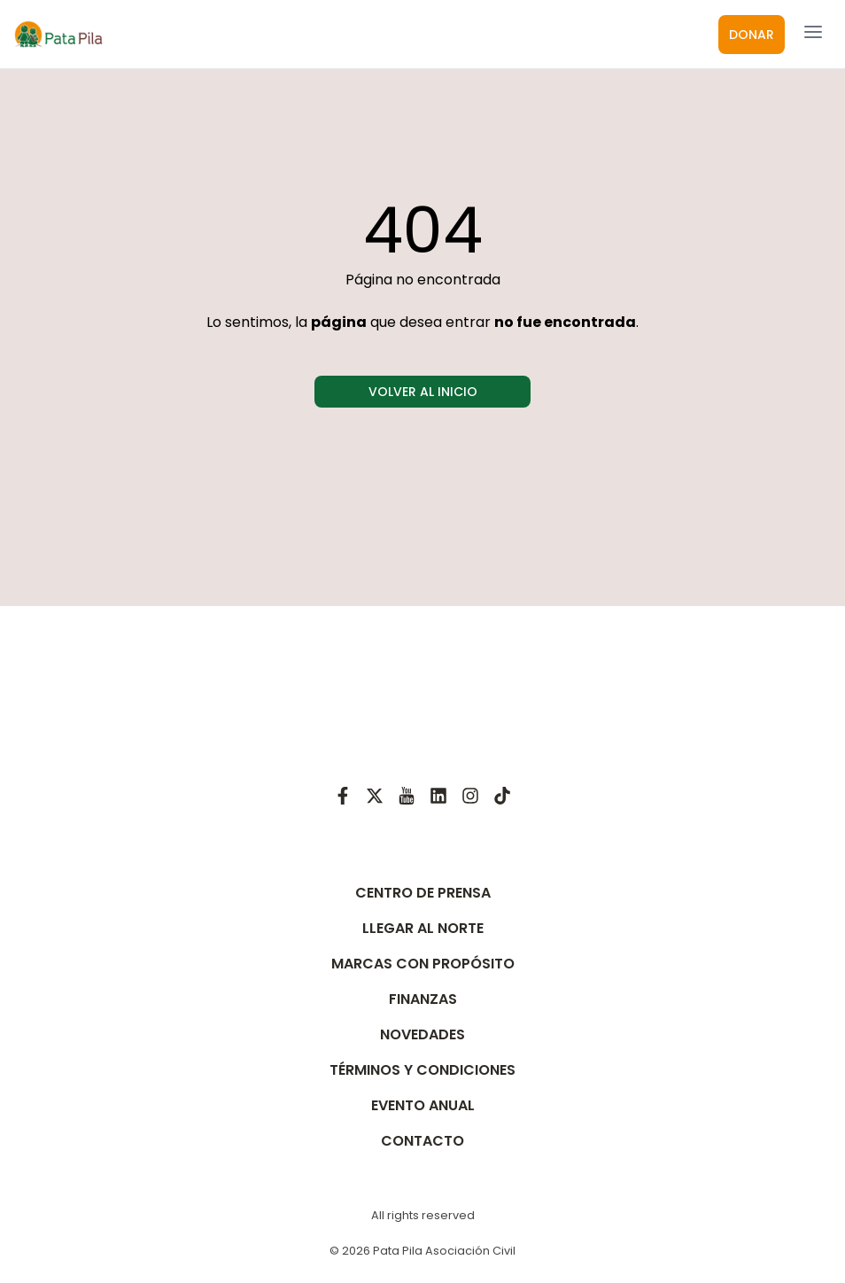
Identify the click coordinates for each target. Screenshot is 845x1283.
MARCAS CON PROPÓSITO (423, 963)
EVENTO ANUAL (423, 1105)
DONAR (751, 34)
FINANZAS (423, 999)
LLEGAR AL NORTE (423, 928)
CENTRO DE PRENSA (423, 893)
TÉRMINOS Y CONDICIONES (422, 1070)
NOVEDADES (422, 1034)
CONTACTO (422, 1141)
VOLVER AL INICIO (422, 391)
